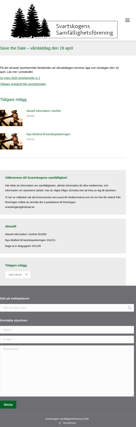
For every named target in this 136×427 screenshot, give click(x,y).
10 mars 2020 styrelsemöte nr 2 (20, 78)
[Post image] (11, 118)
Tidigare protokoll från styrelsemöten (23, 84)
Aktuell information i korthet (43, 110)
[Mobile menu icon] (127, 20)
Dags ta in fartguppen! (18, 246)
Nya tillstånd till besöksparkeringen (48, 134)
